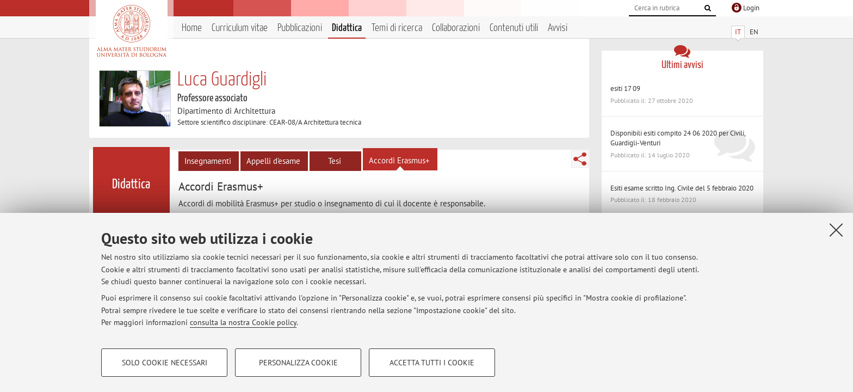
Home (192, 28)
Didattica (347, 28)
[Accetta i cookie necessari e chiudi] (836, 229)
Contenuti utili (514, 28)
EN (754, 31)
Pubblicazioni (299, 28)
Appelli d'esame (273, 161)
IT (738, 31)
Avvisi (557, 28)
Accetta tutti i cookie (432, 362)
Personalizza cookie (298, 362)
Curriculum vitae (240, 28)
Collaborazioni (456, 28)
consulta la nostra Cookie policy (243, 322)
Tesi (334, 161)
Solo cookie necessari (164, 362)
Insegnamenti (207, 161)
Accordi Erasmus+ (399, 160)
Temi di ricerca (397, 28)
